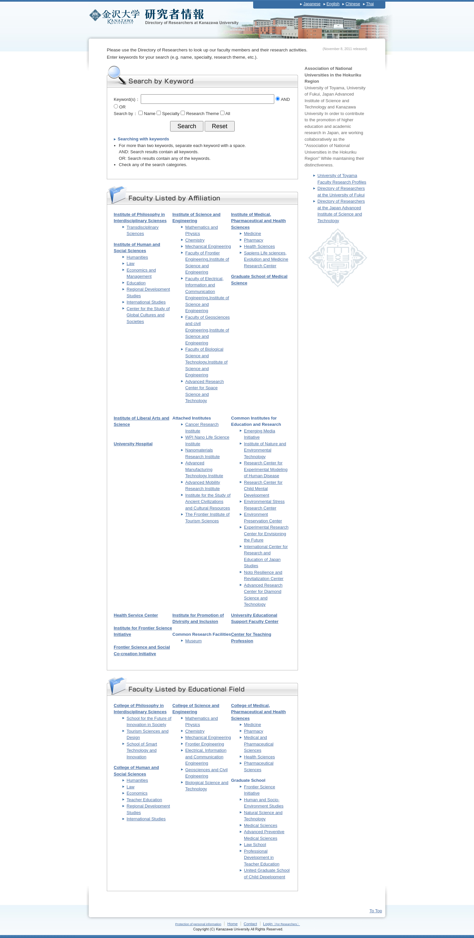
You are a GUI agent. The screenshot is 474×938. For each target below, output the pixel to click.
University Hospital (133, 443)
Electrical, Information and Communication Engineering (205, 757)
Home (232, 924)
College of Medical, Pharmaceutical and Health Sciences (258, 712)
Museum (193, 640)
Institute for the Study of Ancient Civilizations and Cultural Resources (207, 502)
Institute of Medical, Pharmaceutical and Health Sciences (258, 221)
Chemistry (195, 240)
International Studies (146, 302)
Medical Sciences (260, 825)
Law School (255, 844)
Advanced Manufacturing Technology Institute (204, 469)
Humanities (137, 257)
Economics (137, 793)
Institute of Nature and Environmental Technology (265, 450)
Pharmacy (253, 240)
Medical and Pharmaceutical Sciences (259, 744)
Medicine (252, 233)
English (333, 4)
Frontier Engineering (204, 744)
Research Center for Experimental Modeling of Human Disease (265, 469)
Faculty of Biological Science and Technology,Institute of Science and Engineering (206, 362)
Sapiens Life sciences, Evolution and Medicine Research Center (266, 259)
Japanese (311, 4)
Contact (250, 924)
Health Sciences (259, 246)
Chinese (352, 4)
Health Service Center (136, 615)
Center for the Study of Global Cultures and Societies (148, 315)
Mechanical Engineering (208, 246)
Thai (370, 4)
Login (281, 924)
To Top (376, 910)
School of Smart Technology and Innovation (142, 750)
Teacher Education (144, 799)
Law (130, 263)
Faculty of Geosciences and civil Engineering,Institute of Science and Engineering (207, 330)
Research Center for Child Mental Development (263, 489)
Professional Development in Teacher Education (262, 857)
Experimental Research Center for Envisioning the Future (266, 533)
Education (136, 282)
